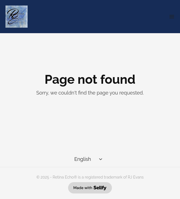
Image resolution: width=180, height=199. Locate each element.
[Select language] (89, 159)
